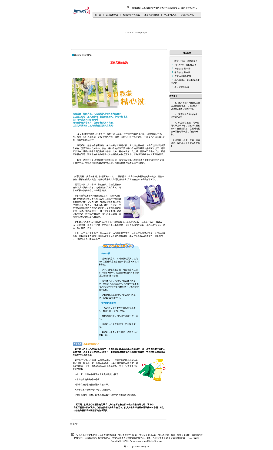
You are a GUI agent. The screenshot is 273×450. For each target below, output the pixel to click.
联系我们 (145, 7)
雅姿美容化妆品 (151, 15)
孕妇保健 (165, 7)
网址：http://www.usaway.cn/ (136, 446)
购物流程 (136, 7)
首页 (76, 55)
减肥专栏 (175, 7)
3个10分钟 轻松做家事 (185, 65)
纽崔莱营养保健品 (131, 15)
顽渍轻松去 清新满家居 (186, 61)
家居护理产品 (187, 15)
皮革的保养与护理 (182, 76)
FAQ (195, 7)
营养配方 (155, 7)
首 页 (98, 15)
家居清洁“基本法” (182, 72)
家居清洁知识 (85, 55)
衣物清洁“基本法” (182, 68)
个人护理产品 (170, 15)
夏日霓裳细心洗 (181, 87)
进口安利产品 (112, 15)
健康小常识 (186, 7)
